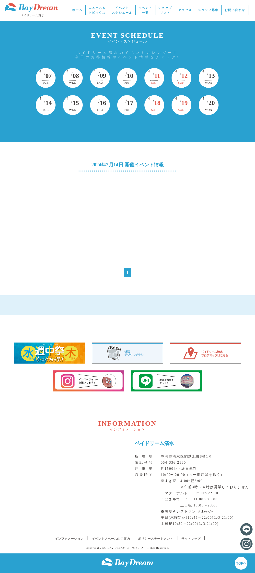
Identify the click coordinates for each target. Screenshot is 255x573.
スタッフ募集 (208, 10)
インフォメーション (69, 538)
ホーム (77, 10)
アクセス (185, 10)
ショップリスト (165, 10)
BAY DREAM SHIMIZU (123, 547)
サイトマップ (190, 538)
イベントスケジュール (122, 10)
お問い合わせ (235, 10)
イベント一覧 (145, 10)
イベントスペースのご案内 (111, 538)
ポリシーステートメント (155, 538)
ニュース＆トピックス (97, 10)
